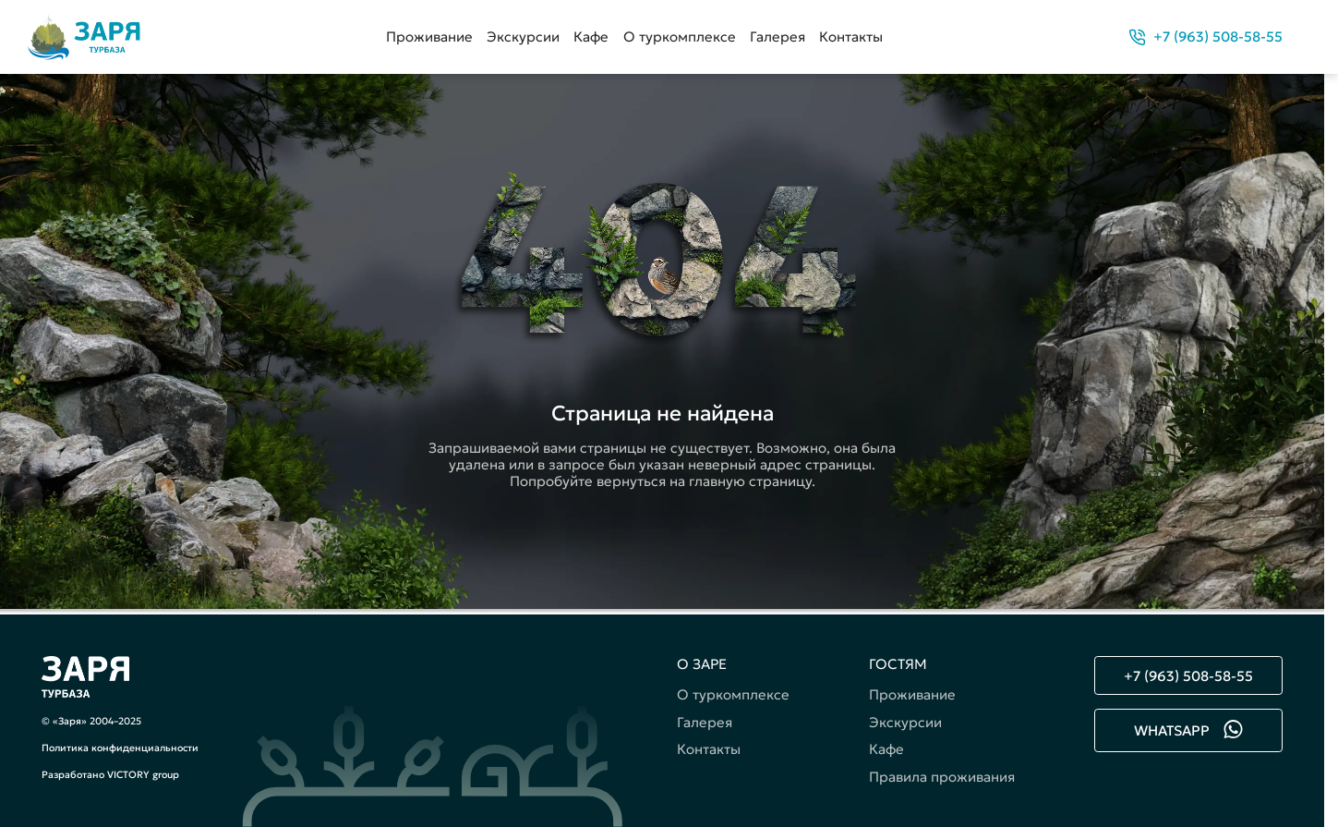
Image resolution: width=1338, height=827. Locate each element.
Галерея (777, 36)
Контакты (851, 36)
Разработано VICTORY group (110, 775)
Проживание (429, 36)
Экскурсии (523, 36)
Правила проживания (942, 776)
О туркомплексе (679, 36)
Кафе (591, 36)
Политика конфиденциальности (120, 748)
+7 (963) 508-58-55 (1188, 676)
